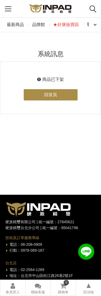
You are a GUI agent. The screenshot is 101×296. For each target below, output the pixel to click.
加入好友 (86, 252)
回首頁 (50, 94)
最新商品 (15, 24)
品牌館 (38, 24)
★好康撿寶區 (66, 24)
